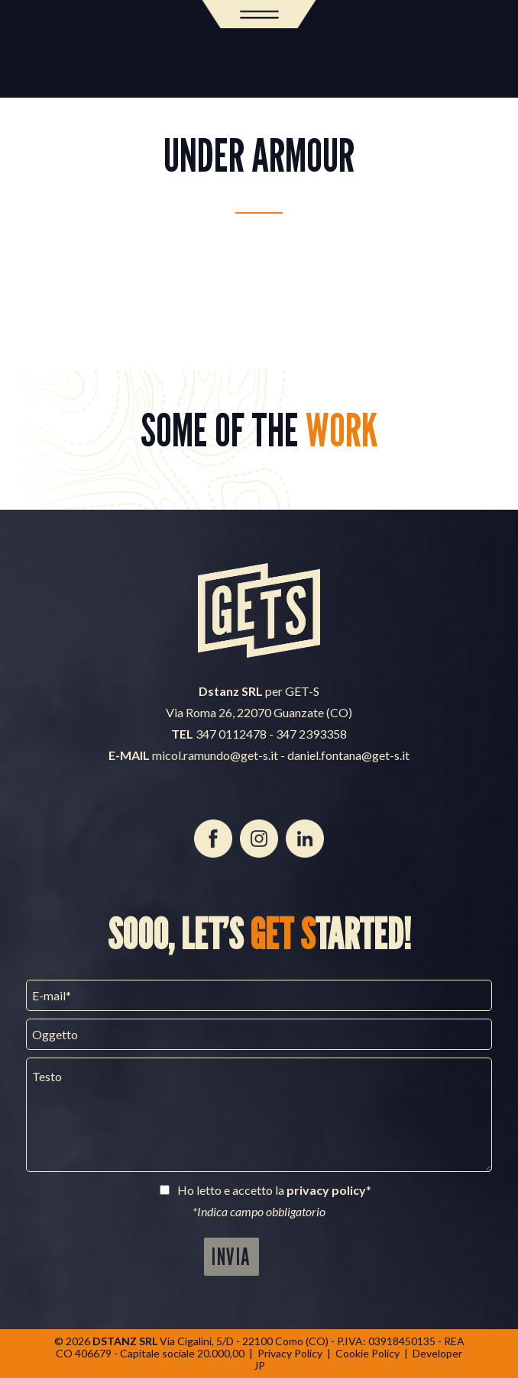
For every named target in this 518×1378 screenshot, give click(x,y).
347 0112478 (231, 733)
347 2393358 (311, 733)
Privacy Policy (289, 1353)
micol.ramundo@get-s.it (215, 755)
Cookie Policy (367, 1353)
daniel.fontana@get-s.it (348, 755)
